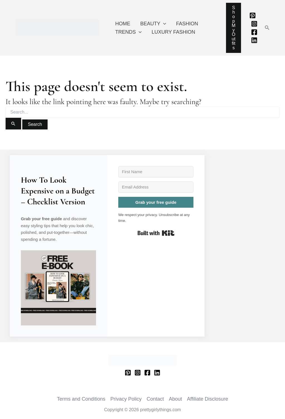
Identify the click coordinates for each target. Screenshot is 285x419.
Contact (155, 399)
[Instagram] (254, 24)
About (175, 399)
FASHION (187, 23)
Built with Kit (156, 233)
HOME (122, 23)
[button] (267, 27)
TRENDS (128, 32)
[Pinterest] (252, 15)
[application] (163, 23)
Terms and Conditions (81, 399)
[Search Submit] (13, 123)
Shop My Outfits (233, 27)
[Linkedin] (254, 40)
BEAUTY (153, 23)
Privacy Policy (126, 399)
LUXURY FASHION (173, 32)
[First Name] (155, 171)
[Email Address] (155, 187)
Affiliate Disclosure (207, 399)
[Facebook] (254, 32)
